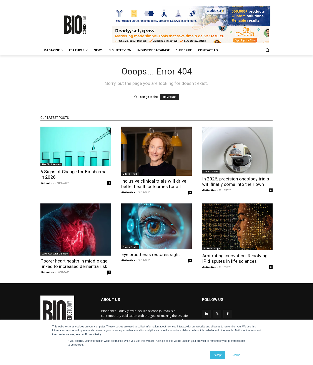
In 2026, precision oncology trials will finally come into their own (235, 181)
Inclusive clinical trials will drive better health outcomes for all (153, 183)
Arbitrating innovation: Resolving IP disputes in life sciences (234, 258)
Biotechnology (211, 248)
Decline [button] (235, 355)
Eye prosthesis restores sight (150, 254)
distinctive (47, 183)
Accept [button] (217, 355)
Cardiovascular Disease (55, 253)
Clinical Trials (130, 173)
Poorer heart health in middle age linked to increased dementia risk (73, 263)
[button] (267, 50)
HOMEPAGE (169, 97)
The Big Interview (51, 164)
